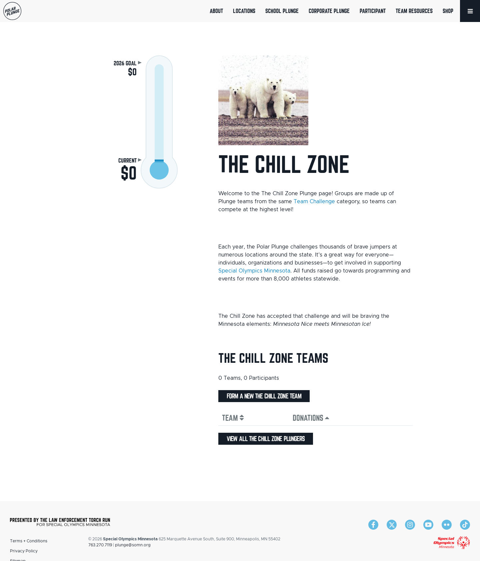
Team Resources (414, 11)
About (216, 11)
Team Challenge (314, 201)
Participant (373, 11)
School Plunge (282, 11)
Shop (448, 11)
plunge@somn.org (133, 545)
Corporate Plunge (329, 11)
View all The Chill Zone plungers (266, 438)
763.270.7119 (100, 545)
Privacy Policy (24, 551)
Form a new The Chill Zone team (264, 396)
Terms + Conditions (28, 541)
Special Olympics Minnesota (254, 271)
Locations (244, 11)
